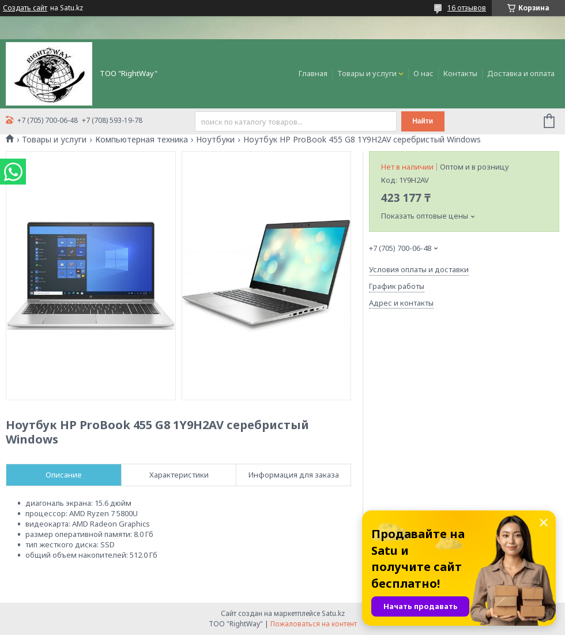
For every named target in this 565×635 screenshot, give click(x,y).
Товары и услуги (367, 73)
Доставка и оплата (521, 73)
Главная (313, 73)
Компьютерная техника (141, 139)
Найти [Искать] (422, 121)
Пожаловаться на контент (313, 624)
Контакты (460, 73)
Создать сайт (25, 8)
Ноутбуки (215, 139)
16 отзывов (466, 8)
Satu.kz (333, 613)
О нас (423, 73)
